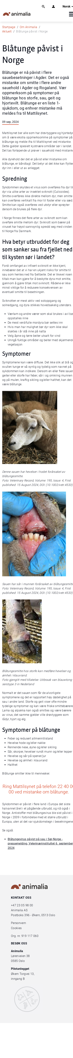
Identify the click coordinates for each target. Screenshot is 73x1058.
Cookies (16, 928)
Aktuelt (7, 31)
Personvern (18, 923)
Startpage (8, 27)
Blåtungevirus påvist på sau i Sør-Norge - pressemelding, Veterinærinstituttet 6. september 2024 (40, 843)
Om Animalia (28, 27)
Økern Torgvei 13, (23, 974)
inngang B (18, 979)
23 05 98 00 (25, 905)
